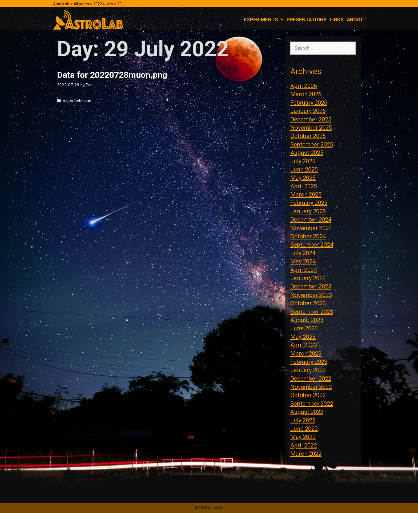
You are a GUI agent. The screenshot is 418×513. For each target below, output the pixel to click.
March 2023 (305, 353)
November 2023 (311, 295)
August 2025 (306, 152)
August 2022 (306, 412)
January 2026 (308, 111)
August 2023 (306, 320)
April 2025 (303, 186)
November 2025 (311, 127)
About (355, 20)
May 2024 (303, 261)
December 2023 (310, 286)
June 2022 (304, 428)
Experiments (264, 19)
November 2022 (311, 387)
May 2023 (303, 336)
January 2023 (308, 370)
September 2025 (311, 144)
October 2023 (308, 303)
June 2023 (304, 328)
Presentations (307, 20)
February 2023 (308, 362)
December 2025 (310, 119)
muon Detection (77, 100)
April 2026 (303, 86)
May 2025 (303, 177)
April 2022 (303, 445)
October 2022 (308, 395)
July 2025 (302, 161)
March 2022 (305, 453)
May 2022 (303, 437)
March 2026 (305, 94)
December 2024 (310, 219)
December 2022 (310, 378)
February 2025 (308, 202)
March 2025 (305, 194)
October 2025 (308, 136)
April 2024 (303, 270)
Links (337, 20)
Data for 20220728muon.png (112, 75)
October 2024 (308, 236)
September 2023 (311, 311)
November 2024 (311, 228)
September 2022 (311, 403)
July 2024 (302, 253)
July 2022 (302, 420)
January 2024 (308, 278)
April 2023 (303, 345)
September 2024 (311, 244)
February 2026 (308, 102)
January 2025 (308, 211)
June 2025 (304, 169)
